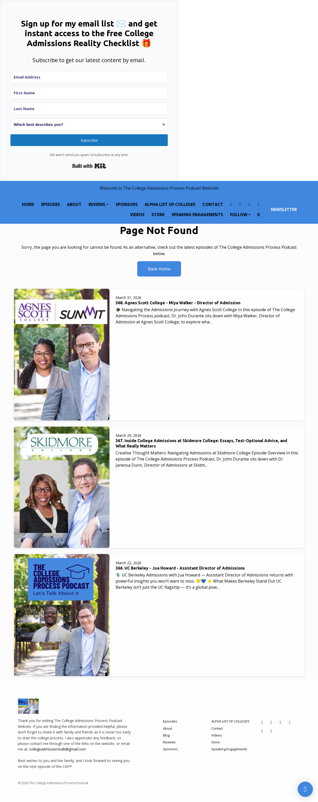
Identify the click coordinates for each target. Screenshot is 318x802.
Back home (159, 269)
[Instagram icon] (271, 722)
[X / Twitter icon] (280, 722)
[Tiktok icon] (262, 731)
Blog (166, 735)
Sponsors (126, 204)
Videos (137, 214)
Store (157, 214)
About (74, 204)
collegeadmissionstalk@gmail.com (57, 749)
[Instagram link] (240, 204)
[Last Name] (89, 109)
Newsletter (284, 209)
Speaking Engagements (197, 214)
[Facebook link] (231, 204)
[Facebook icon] (262, 722)
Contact (212, 204)
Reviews (97, 204)
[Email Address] (89, 77)
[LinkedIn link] (258, 204)
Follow (238, 214)
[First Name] (89, 93)
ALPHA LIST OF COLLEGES (170, 204)
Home (28, 204)
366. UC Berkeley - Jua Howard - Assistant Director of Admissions (180, 568)
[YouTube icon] (271, 731)
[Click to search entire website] (258, 214)
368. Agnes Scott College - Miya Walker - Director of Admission (178, 302)
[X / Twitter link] (249, 204)
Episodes (50, 204)
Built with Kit (89, 165)
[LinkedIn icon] (289, 722)
